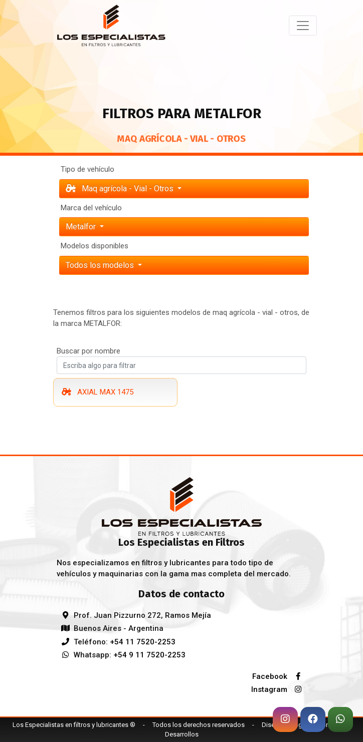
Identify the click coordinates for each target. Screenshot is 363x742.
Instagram (278, 689)
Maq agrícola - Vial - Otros (120, 188)
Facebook (279, 676)
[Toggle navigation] (303, 26)
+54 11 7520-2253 (142, 641)
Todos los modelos (101, 265)
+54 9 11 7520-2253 (149, 654)
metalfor (82, 226)
